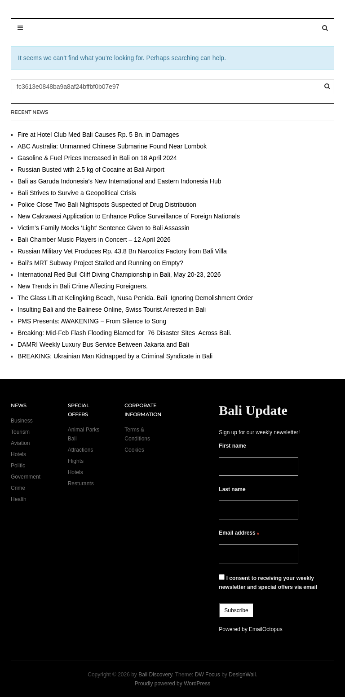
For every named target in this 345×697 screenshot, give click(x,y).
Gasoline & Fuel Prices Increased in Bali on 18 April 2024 (97, 157)
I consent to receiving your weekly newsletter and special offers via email (268, 582)
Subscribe (236, 610)
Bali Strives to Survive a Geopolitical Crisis (77, 192)
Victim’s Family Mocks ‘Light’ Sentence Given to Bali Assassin (104, 227)
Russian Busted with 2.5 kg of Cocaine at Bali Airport (91, 169)
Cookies (134, 450)
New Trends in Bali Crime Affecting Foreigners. (83, 286)
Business (22, 421)
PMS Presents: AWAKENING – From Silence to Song (92, 321)
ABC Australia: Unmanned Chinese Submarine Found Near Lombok (112, 146)
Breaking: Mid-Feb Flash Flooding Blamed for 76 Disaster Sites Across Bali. (124, 332)
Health (19, 499)
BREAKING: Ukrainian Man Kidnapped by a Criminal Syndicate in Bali (115, 356)
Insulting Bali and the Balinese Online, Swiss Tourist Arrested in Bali (112, 309)
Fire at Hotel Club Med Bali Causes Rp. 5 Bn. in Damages (98, 134)
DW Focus (207, 674)
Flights (76, 461)
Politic (18, 465)
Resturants (81, 483)
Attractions (80, 450)
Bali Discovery (155, 674)
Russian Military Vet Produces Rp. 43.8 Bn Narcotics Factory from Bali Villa (122, 251)
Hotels (18, 454)
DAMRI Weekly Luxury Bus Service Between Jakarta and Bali (103, 344)
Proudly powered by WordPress (173, 683)
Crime (18, 488)
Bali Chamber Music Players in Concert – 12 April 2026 (94, 239)
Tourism (20, 432)
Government (25, 477)
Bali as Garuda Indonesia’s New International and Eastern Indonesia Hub (119, 181)
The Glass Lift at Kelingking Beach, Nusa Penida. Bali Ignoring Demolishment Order (135, 297)
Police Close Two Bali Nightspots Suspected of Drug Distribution (107, 204)
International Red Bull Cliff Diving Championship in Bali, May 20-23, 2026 (119, 274)
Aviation (20, 443)
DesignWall (242, 674)
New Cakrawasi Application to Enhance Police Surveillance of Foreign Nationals (129, 216)
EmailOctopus (266, 629)
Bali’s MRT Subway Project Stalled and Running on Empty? (100, 262)
